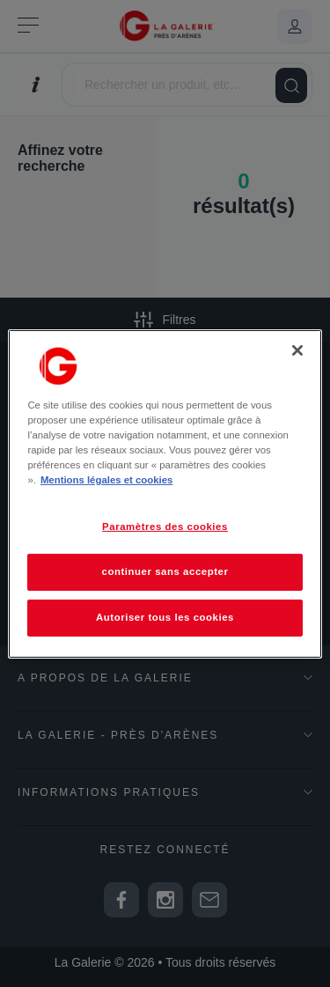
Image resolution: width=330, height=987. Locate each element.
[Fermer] (297, 349)
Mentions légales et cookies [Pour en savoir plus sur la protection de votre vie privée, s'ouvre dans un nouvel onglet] (106, 480)
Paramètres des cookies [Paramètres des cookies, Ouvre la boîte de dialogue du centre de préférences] (165, 526)
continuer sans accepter (165, 571)
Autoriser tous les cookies (165, 617)
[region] (164, 493)
